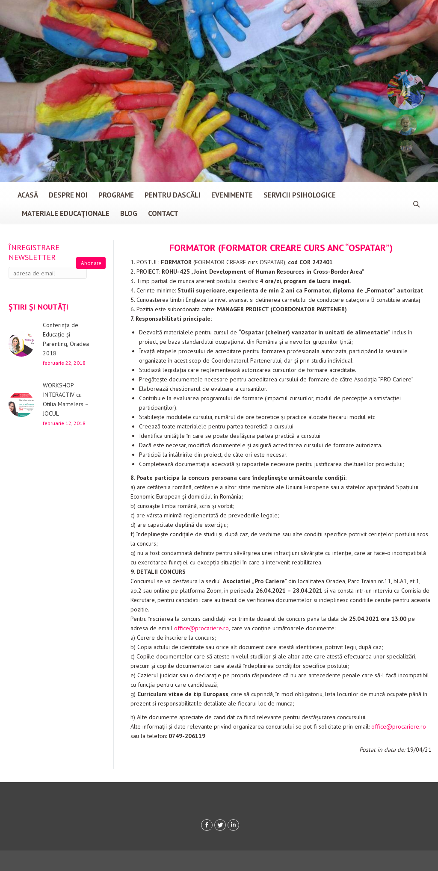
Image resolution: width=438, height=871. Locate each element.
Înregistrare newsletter (34, 252)
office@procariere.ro (201, 628)
